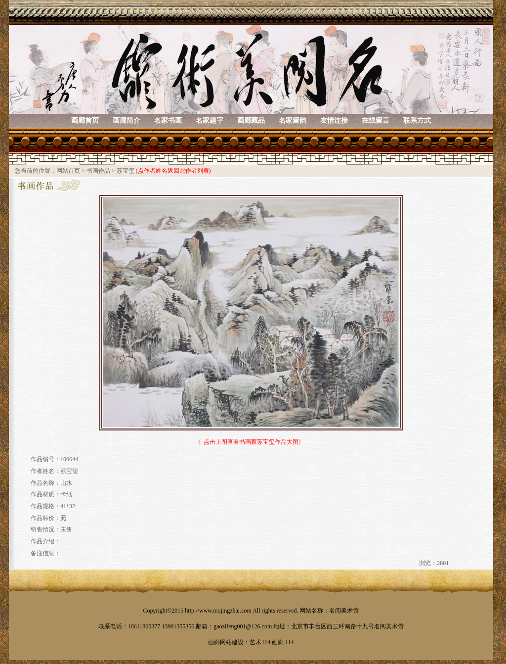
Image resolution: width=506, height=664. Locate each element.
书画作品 (98, 170)
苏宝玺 (125, 170)
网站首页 (68, 170)
